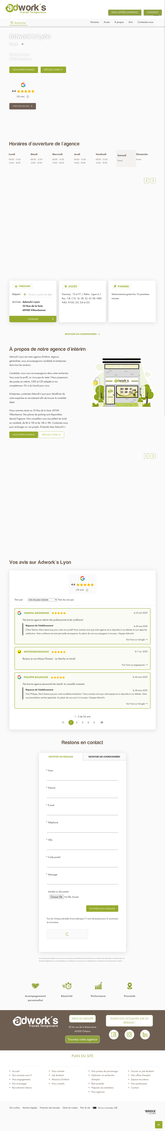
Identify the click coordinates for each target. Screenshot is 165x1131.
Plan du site (80, 1121)
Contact (135, 1101)
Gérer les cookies (66, 1121)
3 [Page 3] (82, 735)
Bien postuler (97, 1096)
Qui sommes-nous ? (22, 1088)
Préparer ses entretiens (102, 1101)
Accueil (15, 1084)
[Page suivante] (101, 735)
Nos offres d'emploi (140, 1088)
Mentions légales (29, 1121)
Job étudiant (58, 1088)
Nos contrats (58, 1084)
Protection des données (47, 1121)
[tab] (60, 770)
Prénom (51, 801)
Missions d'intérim (60, 1092)
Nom (50, 783)
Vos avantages (19, 1096)
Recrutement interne (22, 1101)
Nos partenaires (139, 1096)
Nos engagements (21, 1092)
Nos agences (98, 1105)
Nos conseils (58, 1096)
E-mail (51, 818)
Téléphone (53, 835)
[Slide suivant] (153, 185)
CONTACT (153, 12)
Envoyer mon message (102, 922)
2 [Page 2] (77, 735)
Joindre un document (58, 904)
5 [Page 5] (94, 735)
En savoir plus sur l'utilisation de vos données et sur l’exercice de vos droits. (99, 974)
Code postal (54, 870)
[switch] (100, 1121)
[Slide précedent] (146, 185)
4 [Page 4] (88, 735)
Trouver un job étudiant (142, 1084)
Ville (50, 853)
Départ (16, 298)
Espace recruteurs (140, 1092)
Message (52, 888)
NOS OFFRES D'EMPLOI (125, 12)
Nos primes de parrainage (104, 1084)
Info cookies (14, 1121)
